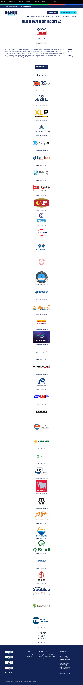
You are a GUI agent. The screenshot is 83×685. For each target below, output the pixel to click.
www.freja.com (72, 57)
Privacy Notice (18, 681)
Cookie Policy (28, 681)
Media (53, 16)
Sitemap (35, 681)
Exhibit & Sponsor (35, 16)
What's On (48, 16)
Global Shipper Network (63, 16)
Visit (42, 16)
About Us (73, 16)
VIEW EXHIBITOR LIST (41, 67)
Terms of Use (9, 681)
